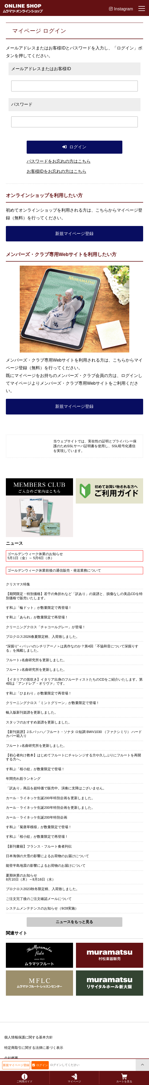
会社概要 (11, 1058)
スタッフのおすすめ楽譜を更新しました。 (39, 722)
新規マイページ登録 (74, 233)
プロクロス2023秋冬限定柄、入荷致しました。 (42, 889)
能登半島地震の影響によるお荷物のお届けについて (46, 866)
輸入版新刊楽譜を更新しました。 (32, 712)
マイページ (74, 1078)
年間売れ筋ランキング (23, 779)
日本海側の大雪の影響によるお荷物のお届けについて (47, 856)
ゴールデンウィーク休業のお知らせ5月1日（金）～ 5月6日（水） (35, 556)
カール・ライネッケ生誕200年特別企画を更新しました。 (50, 798)
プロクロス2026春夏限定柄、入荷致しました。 (42, 637)
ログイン (40, 1065)
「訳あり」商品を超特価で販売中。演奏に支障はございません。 (56, 788)
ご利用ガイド (25, 1078)
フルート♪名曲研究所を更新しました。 (36, 660)
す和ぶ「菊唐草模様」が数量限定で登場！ (39, 827)
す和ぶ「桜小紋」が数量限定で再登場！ (37, 837)
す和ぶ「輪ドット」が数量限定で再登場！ (39, 608)
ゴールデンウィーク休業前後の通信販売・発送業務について (54, 570)
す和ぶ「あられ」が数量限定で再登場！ (37, 617)
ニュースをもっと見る (74, 922)
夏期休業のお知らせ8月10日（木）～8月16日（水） (30, 877)
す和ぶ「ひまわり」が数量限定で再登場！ (39, 693)
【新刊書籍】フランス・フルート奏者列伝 (39, 846)
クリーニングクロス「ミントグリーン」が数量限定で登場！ (52, 703)
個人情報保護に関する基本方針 (28, 1037)
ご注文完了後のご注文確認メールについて (39, 899)
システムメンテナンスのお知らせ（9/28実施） (42, 908)
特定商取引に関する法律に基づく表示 (33, 1048)
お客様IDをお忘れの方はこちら (56, 171)
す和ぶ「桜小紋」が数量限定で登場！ (35, 769)
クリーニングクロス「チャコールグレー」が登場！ (46, 627)
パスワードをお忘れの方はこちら (59, 161)
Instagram (121, 9)
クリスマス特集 (18, 584)
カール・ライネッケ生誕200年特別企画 (36, 817)
